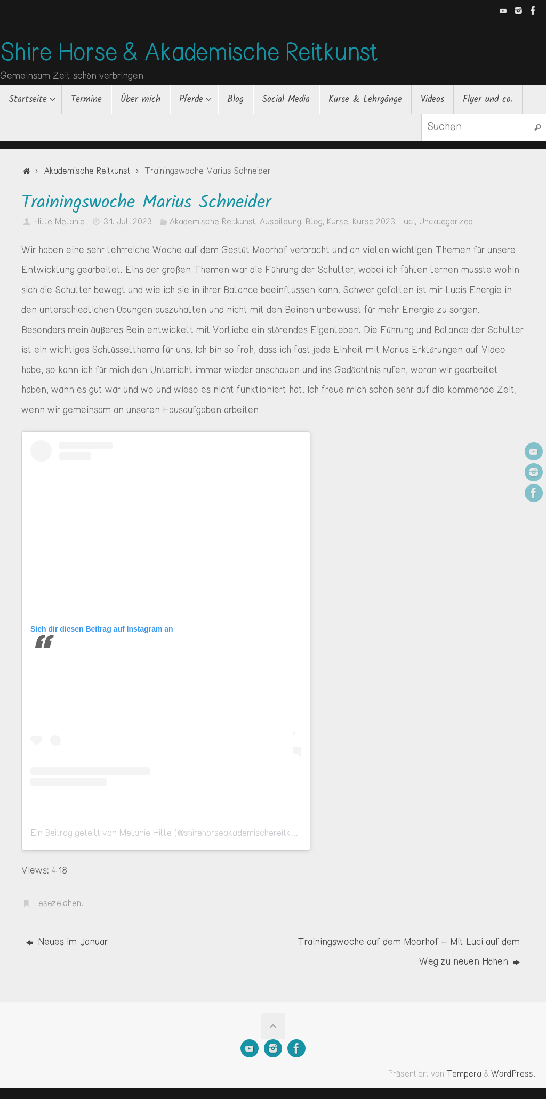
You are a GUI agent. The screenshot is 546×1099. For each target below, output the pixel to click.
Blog (314, 222)
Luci (407, 222)
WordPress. (513, 1074)
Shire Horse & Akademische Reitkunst (189, 54)
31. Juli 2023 (127, 222)
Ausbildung (280, 222)
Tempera (463, 1074)
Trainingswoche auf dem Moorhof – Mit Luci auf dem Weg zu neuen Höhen (409, 952)
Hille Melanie (59, 222)
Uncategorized (446, 222)
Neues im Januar (67, 942)
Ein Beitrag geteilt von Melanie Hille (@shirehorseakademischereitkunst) (170, 833)
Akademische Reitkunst (87, 171)
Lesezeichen (57, 903)
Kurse (337, 222)
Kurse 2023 (373, 222)
